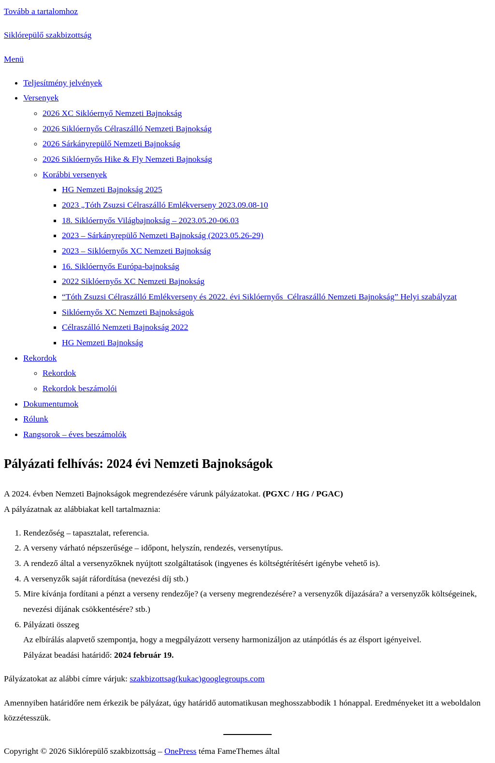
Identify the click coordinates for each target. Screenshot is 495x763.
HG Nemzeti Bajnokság (102, 342)
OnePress (180, 751)
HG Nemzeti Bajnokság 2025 (112, 189)
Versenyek (40, 97)
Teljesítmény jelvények (62, 82)
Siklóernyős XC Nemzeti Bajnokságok (128, 312)
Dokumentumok (50, 404)
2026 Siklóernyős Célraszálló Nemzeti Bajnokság (127, 128)
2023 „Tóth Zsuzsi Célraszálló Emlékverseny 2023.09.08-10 (165, 205)
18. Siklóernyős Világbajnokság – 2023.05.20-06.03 (150, 220)
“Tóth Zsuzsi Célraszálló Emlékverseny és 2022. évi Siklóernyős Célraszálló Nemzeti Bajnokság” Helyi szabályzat (259, 296)
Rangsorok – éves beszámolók (75, 434)
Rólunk (35, 419)
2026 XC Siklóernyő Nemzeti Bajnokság (112, 113)
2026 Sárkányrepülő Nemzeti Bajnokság (111, 143)
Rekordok (40, 358)
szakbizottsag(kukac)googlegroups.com (197, 678)
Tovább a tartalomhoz (41, 11)
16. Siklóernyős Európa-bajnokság (120, 266)
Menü (14, 59)
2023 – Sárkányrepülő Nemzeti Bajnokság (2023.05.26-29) (162, 235)
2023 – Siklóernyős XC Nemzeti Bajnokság (136, 250)
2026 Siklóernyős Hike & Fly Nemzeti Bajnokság (127, 159)
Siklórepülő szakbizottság (47, 35)
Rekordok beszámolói (80, 388)
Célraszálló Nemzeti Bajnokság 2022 (125, 327)
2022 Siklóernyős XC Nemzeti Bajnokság (133, 281)
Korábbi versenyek (75, 174)
